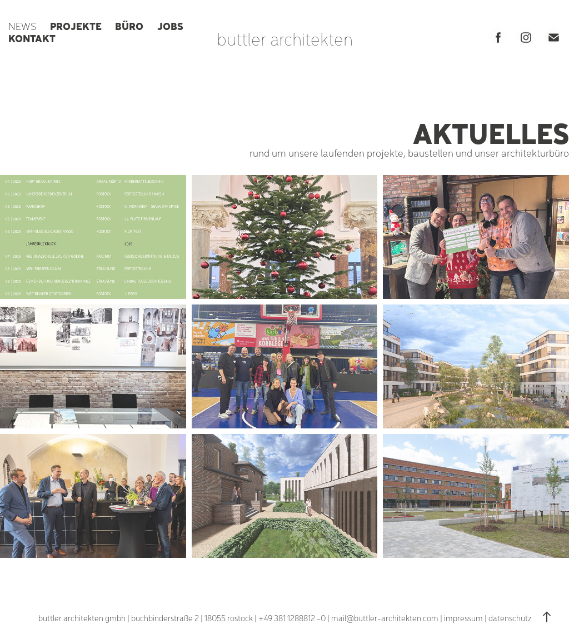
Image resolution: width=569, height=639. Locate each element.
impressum (463, 617)
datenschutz (509, 617)
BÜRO (129, 25)
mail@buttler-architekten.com (384, 617)
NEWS (22, 26)
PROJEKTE (76, 25)
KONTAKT (32, 38)
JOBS (170, 25)
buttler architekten (285, 38)
